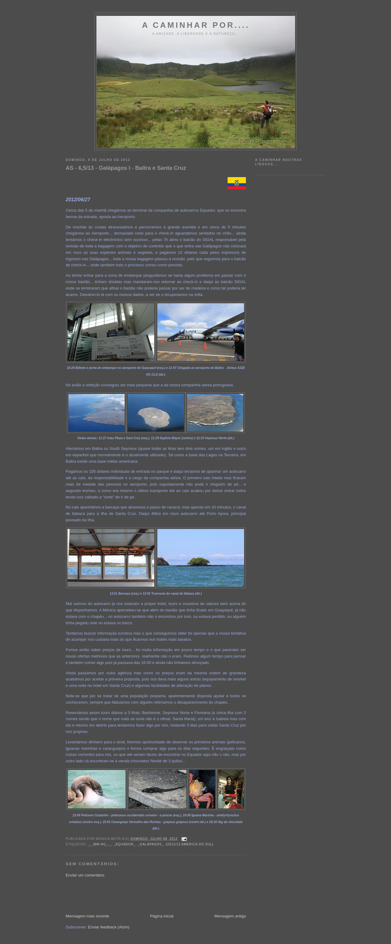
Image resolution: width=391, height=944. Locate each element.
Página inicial (162, 916)
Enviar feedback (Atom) (109, 927)
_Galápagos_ (151, 844)
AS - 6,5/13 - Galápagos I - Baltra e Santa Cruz (126, 168)
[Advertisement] (177, 895)
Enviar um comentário (85, 875)
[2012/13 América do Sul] (190, 844)
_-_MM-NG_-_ (99, 844)
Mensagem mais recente (87, 916)
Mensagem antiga (230, 916)
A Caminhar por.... (196, 25)
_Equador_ (125, 844)
